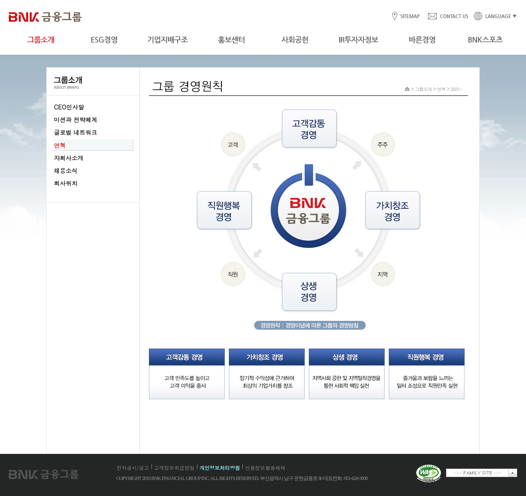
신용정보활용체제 (265, 467)
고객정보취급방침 (174, 467)
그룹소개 (423, 89)
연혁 (60, 145)
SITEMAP (409, 16)
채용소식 (65, 170)
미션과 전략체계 (75, 119)
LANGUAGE (492, 16)
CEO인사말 (69, 107)
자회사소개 (68, 158)
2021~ (457, 89)
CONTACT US (447, 16)
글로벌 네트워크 (75, 132)
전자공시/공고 (133, 467)
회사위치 (65, 183)
